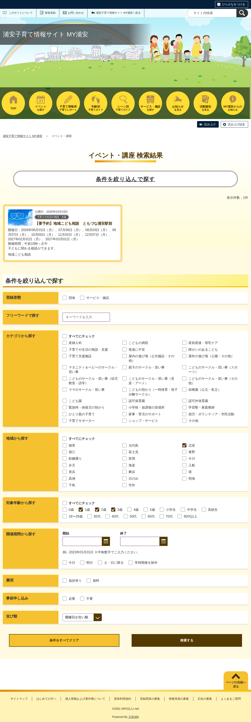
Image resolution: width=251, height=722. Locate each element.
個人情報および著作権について (85, 698)
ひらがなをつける (233, 4)
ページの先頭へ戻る (236, 684)
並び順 (11, 616)
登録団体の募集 (150, 698)
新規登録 (50, 12)
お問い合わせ (76, 12)
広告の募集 (205, 698)
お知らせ (233, 108)
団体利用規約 (122, 698)
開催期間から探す (21, 534)
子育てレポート (68, 108)
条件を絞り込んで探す (125, 179)
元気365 (133, 717)
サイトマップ (19, 698)
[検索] (242, 13)
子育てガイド (95, 108)
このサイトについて (21, 12)
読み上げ (210, 124)
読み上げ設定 (236, 124)
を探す (40, 108)
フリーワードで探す (22, 315)
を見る (178, 108)
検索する (186, 640)
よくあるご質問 (231, 698)
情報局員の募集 (179, 698)
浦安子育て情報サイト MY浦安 (22, 136)
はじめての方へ (46, 698)
